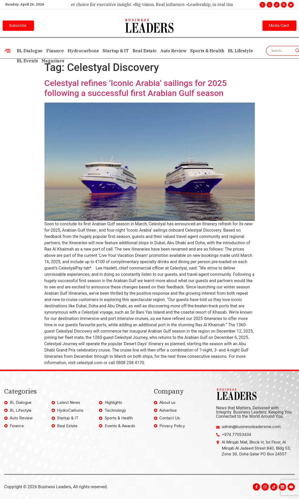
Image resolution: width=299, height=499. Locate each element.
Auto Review (173, 50)
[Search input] (282, 50)
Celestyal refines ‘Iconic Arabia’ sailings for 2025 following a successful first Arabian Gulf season (135, 88)
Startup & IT (116, 50)
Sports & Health (207, 50)
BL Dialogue (30, 50)
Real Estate (145, 50)
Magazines (53, 60)
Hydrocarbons (83, 50)
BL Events (27, 60)
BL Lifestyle (240, 50)
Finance (55, 50)
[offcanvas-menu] (7, 51)
